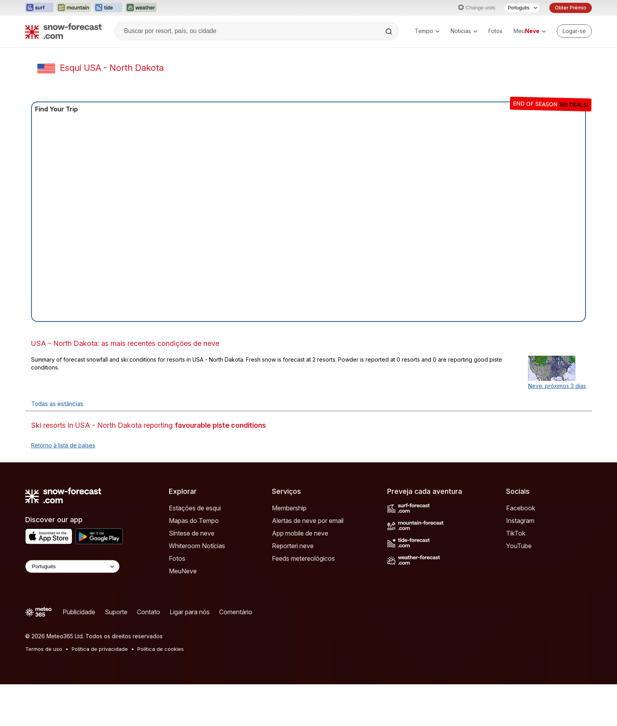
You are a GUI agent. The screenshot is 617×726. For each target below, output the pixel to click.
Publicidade (79, 612)
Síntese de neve (191, 533)
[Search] (390, 31)
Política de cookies (160, 649)
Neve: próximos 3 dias (557, 385)
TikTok (515, 533)
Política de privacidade (100, 649)
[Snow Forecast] (63, 31)
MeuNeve (183, 571)
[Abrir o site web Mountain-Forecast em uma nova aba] (74, 8)
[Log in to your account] (574, 31)
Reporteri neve (293, 546)
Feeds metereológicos (303, 558)
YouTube (519, 546)
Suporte (116, 612)
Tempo (427, 31)
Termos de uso (43, 649)
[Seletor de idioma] (522, 8)
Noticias (464, 31)
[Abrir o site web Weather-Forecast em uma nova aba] (141, 8)
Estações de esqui (195, 508)
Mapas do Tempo (194, 521)
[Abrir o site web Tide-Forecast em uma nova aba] (108, 8)
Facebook (520, 508)
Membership (289, 508)
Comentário (235, 612)
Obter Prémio (570, 8)
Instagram (520, 521)
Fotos (495, 31)
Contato (148, 612)
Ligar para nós (190, 612)
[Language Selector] (72, 566)
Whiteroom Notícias (197, 546)
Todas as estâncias (57, 404)
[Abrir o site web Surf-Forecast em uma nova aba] (39, 8)
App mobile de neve (300, 533)
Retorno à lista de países (63, 445)
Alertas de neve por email (308, 521)
